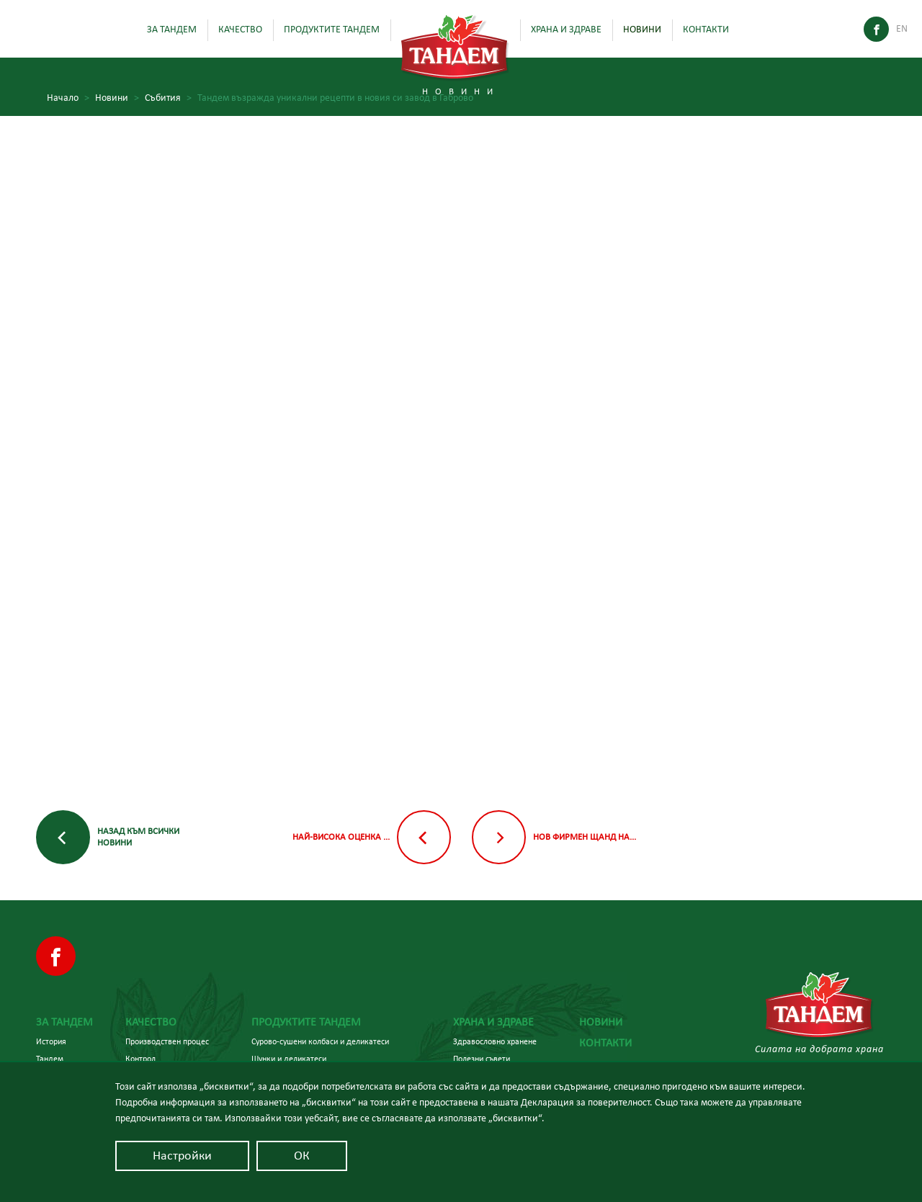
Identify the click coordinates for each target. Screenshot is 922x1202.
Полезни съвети (481, 1058)
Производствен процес (167, 1041)
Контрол (140, 1058)
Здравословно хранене (495, 1041)
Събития (168, 98)
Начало (68, 98)
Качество (240, 29)
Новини (642, 29)
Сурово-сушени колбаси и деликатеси (320, 1041)
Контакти (706, 29)
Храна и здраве (566, 29)
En (902, 29)
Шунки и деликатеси (288, 1058)
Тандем (49, 1058)
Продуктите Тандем (332, 29)
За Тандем (172, 29)
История (51, 1041)
